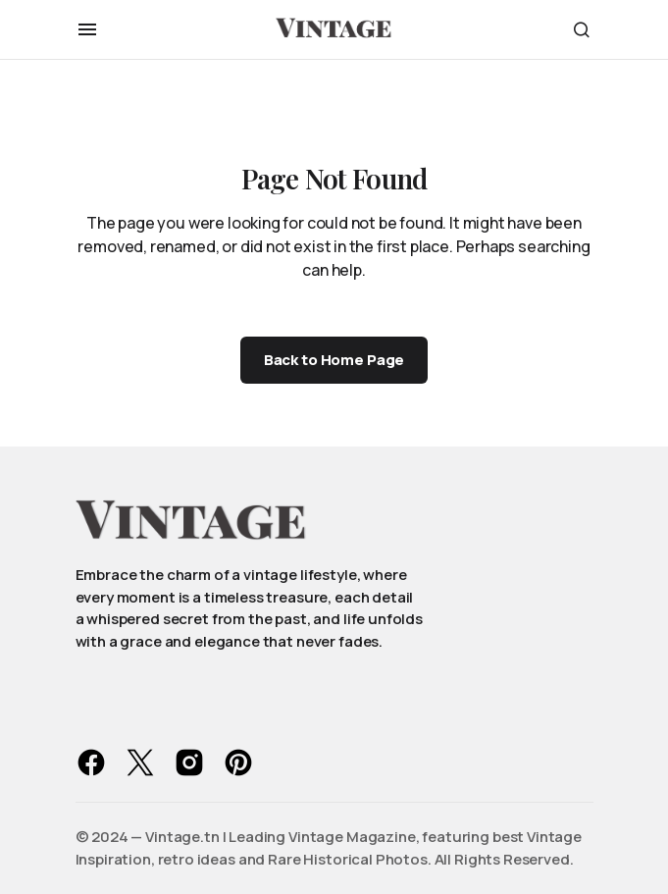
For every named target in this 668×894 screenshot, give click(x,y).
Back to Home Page (334, 359)
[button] (87, 29)
